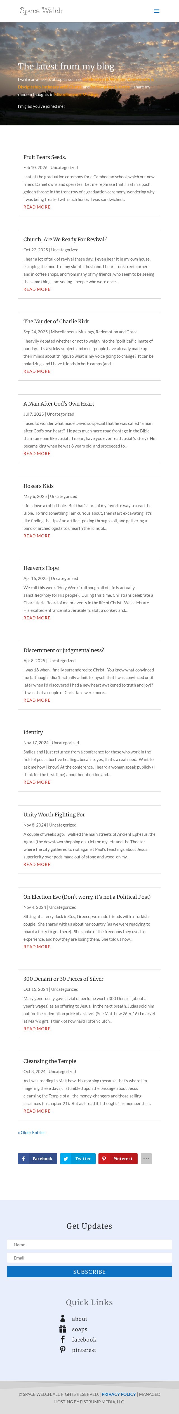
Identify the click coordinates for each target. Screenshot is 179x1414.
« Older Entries (32, 1132)
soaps (80, 1329)
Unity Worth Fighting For (54, 814)
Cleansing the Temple (49, 1061)
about (80, 1319)
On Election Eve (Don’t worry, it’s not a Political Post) (87, 897)
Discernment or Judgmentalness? (63, 650)
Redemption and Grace (117, 331)
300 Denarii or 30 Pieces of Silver (63, 979)
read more (37, 206)
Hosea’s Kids (38, 486)
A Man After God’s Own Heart (58, 404)
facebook (84, 1339)
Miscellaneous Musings (72, 331)
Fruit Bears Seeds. (44, 157)
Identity (33, 732)
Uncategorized (64, 167)
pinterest (84, 1350)
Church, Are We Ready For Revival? (65, 239)
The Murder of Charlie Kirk (56, 321)
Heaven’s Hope (41, 568)
